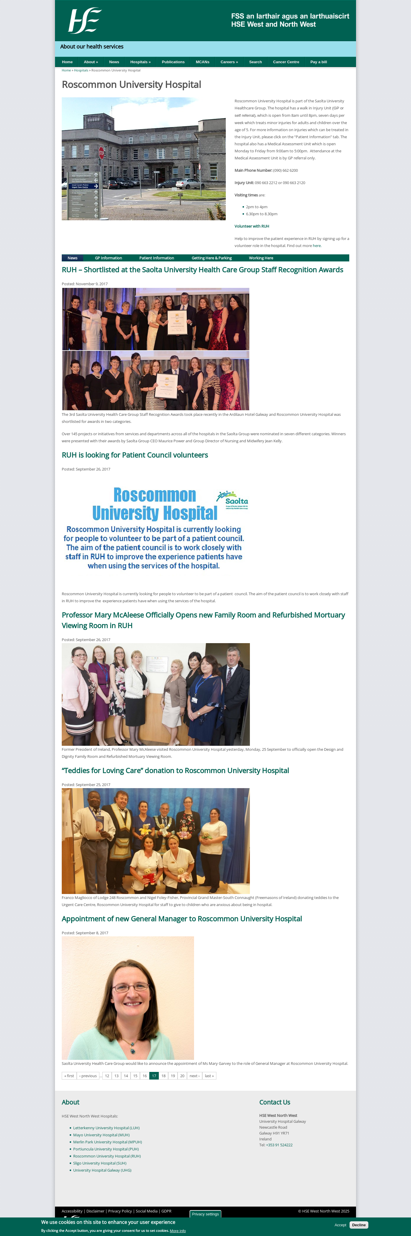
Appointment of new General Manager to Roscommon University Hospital (182, 918)
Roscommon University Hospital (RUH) (107, 1156)
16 (145, 1075)
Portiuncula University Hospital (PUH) (106, 1149)
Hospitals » (140, 62)
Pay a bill (318, 62)
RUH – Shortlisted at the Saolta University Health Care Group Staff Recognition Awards (202, 269)
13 (116, 1075)
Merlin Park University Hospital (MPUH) (107, 1142)
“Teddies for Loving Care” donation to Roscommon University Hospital (175, 770)
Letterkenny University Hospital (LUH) (106, 1127)
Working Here (261, 258)
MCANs (202, 62)
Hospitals (81, 70)
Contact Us (274, 1102)
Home (67, 62)
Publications (173, 62)
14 (126, 1075)
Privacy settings (205, 1214)
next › (195, 1075)
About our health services (92, 46)
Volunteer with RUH (252, 226)
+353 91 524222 (279, 1144)
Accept (340, 1225)
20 (182, 1075)
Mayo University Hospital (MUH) (101, 1134)
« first (69, 1075)
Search (255, 62)
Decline (359, 1225)
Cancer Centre (286, 62)
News (114, 62)
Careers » (229, 62)
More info (178, 1231)
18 (163, 1075)
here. (317, 245)
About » (91, 62)
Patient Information (156, 258)
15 (135, 1075)
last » (209, 1075)
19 (173, 1075)
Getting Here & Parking (212, 258)
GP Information (108, 258)
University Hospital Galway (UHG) (102, 1170)
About (70, 1102)
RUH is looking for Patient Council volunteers (135, 455)
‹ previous (88, 1075)
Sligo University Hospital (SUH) (99, 1163)
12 (107, 1075)
